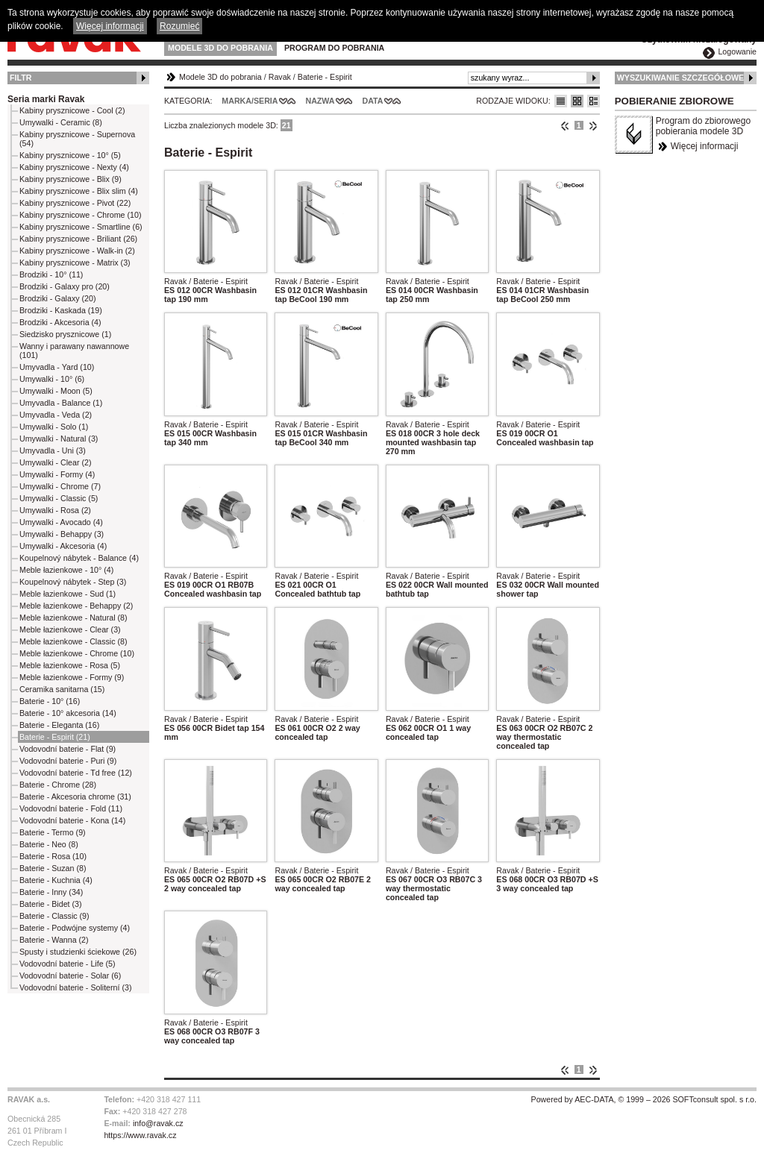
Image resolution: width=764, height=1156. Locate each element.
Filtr (20, 77)
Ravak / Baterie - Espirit (206, 281)
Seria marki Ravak (45, 99)
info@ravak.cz (158, 1123)
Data (373, 100)
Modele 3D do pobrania (220, 47)
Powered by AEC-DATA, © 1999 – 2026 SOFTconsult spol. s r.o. (644, 1099)
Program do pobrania (334, 47)
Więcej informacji (705, 146)
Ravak (280, 76)
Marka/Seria (250, 100)
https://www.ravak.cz (140, 1135)
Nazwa (319, 100)
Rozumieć (179, 26)
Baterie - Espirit (325, 76)
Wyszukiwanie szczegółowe (681, 77)
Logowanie (737, 51)
